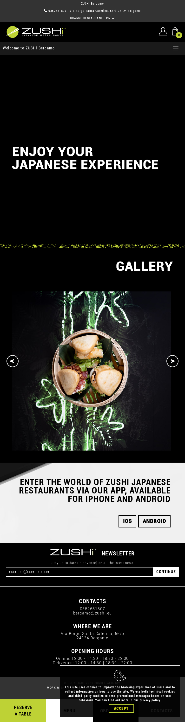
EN (110, 18)
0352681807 (57, 11)
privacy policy (150, 700)
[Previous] (13, 361)
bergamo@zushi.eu (92, 613)
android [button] (154, 521)
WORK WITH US (58, 687)
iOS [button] (127, 521)
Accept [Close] (121, 708)
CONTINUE (166, 571)
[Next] (172, 361)
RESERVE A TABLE (23, 710)
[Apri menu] (175, 48)
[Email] (79, 572)
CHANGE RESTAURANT (86, 18)
